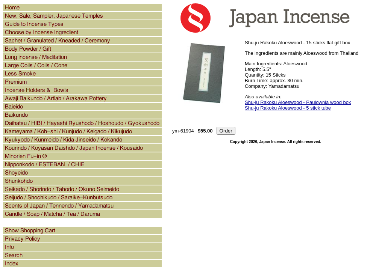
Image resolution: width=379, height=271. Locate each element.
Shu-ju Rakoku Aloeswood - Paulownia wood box (298, 102)
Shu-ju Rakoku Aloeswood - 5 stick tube (288, 108)
